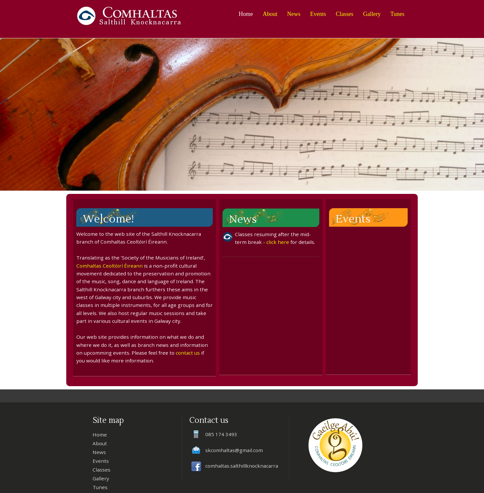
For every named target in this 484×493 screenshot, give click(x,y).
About (270, 14)
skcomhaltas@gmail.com (234, 450)
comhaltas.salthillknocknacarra (241, 465)
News (293, 14)
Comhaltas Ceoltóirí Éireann (109, 265)
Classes (344, 14)
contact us (188, 352)
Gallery (372, 14)
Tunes (397, 14)
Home (246, 14)
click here (277, 242)
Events (318, 14)
